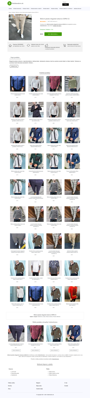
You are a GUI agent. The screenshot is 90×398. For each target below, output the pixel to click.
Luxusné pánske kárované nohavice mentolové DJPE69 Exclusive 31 (54, 252)
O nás (65, 382)
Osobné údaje (39, 388)
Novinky (10, 385)
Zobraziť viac (14, 66)
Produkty (13, 12)
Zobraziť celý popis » (57, 25)
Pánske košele (54, 8)
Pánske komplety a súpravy (66, 8)
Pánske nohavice (17, 8)
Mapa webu (39, 385)
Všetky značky (11, 382)
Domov (10, 8)
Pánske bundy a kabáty (36, 8)
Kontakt (66, 385)
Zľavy (9, 388)
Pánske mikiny (46, 8)
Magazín (38, 382)
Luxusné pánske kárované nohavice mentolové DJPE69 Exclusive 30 (72, 198)
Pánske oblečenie (56, 316)
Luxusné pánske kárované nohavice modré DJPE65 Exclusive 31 (36, 198)
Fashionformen (43, 25)
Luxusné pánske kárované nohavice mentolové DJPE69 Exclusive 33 (72, 225)
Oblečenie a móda (19, 12)
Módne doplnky (77, 8)
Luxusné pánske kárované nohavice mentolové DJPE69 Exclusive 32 (36, 225)
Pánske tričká (26, 8)
